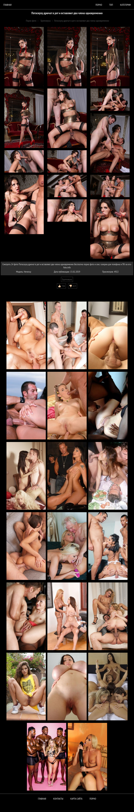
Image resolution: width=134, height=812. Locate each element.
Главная (7, 4)
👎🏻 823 (72, 286)
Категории (125, 4)
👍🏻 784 (61, 286)
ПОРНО (92, 798)
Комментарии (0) (10, 290)
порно (98, 4)
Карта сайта (76, 798)
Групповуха (67, 279)
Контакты (58, 798)
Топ (111, 4)
